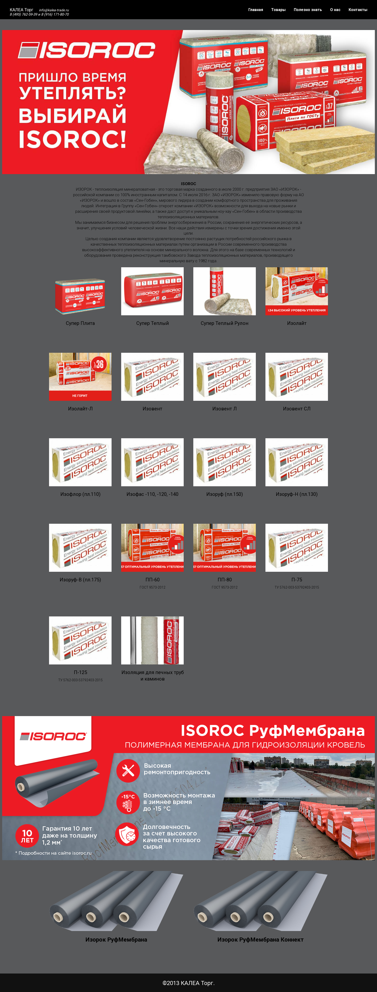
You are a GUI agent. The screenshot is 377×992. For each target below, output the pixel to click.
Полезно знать (308, 9)
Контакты (358, 9)
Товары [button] (278, 9)
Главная (255, 9)
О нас (335, 9)
